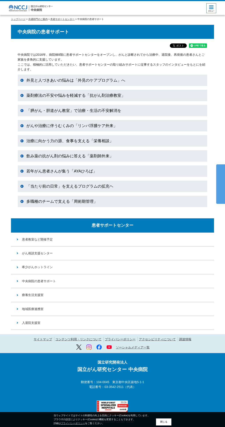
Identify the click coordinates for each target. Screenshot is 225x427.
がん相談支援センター (37, 253)
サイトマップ (43, 339)
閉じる (163, 421)
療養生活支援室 (33, 295)
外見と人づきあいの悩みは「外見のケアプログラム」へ (75, 80)
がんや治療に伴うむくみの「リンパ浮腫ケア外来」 (71, 126)
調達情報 (185, 339)
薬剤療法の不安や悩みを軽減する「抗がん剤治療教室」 (75, 95)
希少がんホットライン (37, 267)
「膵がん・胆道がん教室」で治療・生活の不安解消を (73, 110)
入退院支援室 (31, 323)
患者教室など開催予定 (37, 239)
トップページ (18, 19)
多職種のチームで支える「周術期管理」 (62, 201)
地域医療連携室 (33, 309)
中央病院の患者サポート (39, 281)
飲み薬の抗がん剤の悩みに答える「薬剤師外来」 (69, 156)
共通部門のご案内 (38, 19)
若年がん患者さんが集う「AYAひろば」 (61, 171)
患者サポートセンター (62, 19)
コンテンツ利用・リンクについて (78, 339)
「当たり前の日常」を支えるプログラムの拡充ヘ (69, 186)
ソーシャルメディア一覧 (133, 347)
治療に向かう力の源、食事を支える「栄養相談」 (69, 141)
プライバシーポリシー (120, 339)
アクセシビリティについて (157, 339)
